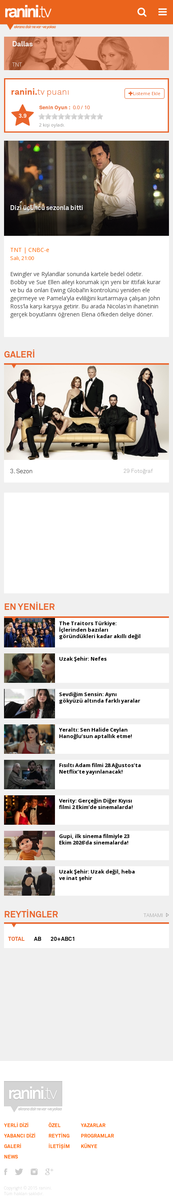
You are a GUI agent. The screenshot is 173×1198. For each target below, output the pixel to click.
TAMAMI (153, 915)
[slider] (70, 116)
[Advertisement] (86, 543)
